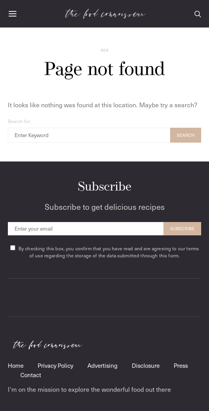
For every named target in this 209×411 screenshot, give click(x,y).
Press (181, 365)
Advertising (102, 365)
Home (16, 365)
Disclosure (146, 365)
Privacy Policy (55, 365)
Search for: (19, 121)
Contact (30, 375)
